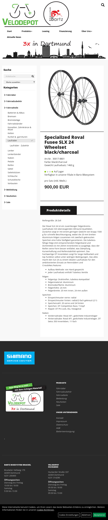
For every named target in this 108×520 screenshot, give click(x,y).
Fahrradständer (15, 123)
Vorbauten (13, 183)
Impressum (61, 421)
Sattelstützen (14, 172)
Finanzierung (65, 31)
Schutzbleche (14, 179)
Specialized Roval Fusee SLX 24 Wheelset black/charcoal (64, 144)
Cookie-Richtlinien (45, 510)
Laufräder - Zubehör (19, 145)
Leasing (45, 31)
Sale (8, 202)
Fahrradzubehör (14, 101)
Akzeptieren (99, 515)
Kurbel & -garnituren (17, 136)
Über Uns (87, 31)
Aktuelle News (14, 37)
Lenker (11, 150)
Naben (11, 158)
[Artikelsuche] (102, 5)
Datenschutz (62, 424)
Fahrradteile (12, 107)
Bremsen (12, 116)
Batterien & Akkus (16, 112)
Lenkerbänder (14, 154)
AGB (58, 428)
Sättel (10, 168)
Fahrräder (11, 95)
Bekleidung (11, 189)
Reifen (11, 165)
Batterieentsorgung (65, 431)
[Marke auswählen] (19, 82)
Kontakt (59, 418)
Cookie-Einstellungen (69, 515)
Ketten (11, 133)
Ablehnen (86, 515)
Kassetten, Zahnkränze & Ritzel (19, 128)
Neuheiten (11, 196)
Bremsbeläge (14, 120)
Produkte (27, 31)
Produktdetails (58, 210)
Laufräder (12, 140)
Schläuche (12, 176)
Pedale (11, 161)
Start (9, 31)
